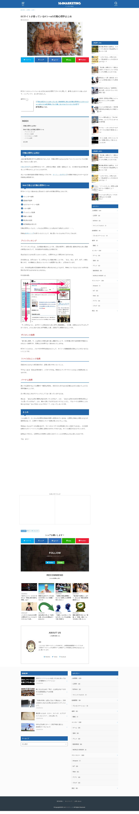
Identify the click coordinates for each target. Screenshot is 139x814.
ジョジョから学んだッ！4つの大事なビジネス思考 (108, 187)
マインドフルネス (99, 216)
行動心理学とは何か (29, 126)
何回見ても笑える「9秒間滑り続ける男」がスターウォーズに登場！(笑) (108, 87)
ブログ (96, 291)
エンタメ (96, 239)
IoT (95, 277)
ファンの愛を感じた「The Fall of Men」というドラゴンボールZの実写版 (108, 114)
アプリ (96, 286)
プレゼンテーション (100, 225)
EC (29, 531)
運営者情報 (58, 804)
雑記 (95, 296)
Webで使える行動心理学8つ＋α (33, 130)
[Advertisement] (55, 76)
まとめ (25, 142)
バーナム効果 (28, 138)
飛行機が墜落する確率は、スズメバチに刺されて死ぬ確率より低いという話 (108, 49)
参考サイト (28, 233)
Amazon (96, 272)
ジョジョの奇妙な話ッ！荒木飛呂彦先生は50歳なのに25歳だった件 (108, 105)
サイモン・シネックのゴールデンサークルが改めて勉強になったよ (108, 123)
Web (96, 281)
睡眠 (95, 235)
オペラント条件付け (59, 175)
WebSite (47, 660)
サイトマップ (68, 804)
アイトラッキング (30, 132)
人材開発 (96, 202)
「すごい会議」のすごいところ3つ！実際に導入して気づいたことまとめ (108, 133)
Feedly (60, 563)
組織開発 (96, 221)
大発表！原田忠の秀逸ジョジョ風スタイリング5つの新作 (108, 96)
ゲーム (96, 244)
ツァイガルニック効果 (31, 136)
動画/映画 (97, 258)
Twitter (51, 563)
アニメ (96, 253)
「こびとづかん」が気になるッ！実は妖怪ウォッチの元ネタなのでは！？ (108, 59)
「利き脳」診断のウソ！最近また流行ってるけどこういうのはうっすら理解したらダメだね (108, 69)
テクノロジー (97, 267)
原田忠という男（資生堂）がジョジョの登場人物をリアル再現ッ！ (108, 77)
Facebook (63, 660)
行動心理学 (24, 167)
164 (40, 645)
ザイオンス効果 (29, 134)
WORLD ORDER (99, 263)
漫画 (96, 249)
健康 (95, 230)
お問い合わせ (79, 804)
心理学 (24, 531)
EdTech (96, 211)
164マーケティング (68, 810)
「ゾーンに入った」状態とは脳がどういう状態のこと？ (108, 179)
